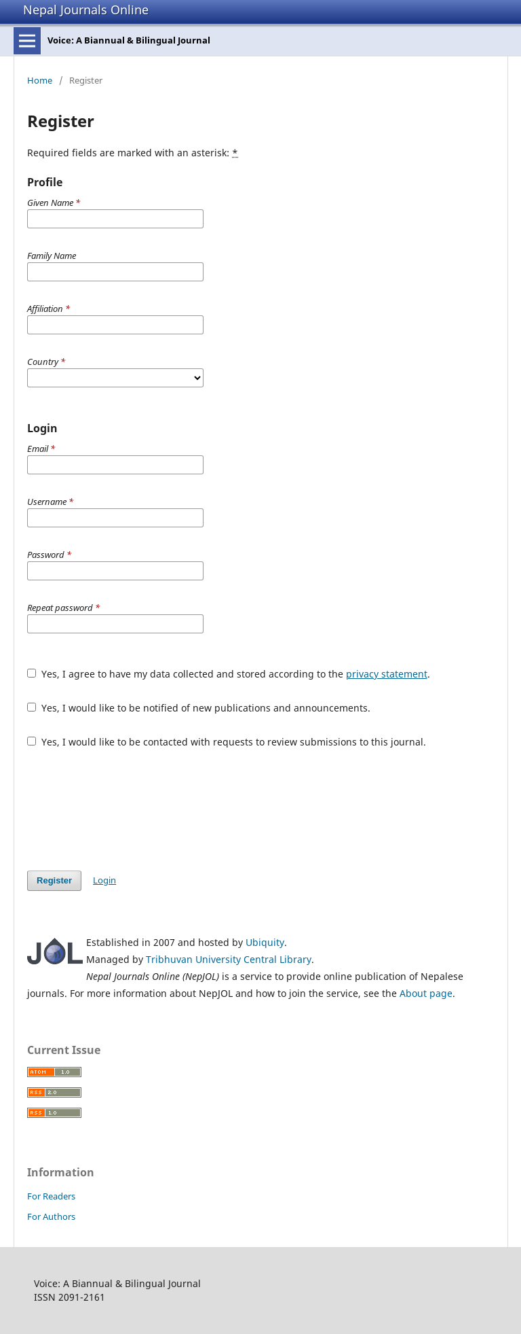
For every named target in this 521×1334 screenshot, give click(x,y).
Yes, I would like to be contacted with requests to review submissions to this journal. (226, 741)
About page (426, 993)
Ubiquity (265, 942)
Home (39, 80)
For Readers (51, 1196)
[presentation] (130, 809)
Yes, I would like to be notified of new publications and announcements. (198, 707)
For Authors (51, 1216)
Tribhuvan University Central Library (228, 959)
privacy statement (386, 673)
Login (104, 880)
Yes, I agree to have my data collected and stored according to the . (228, 673)
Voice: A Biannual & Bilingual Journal (128, 40)
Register (54, 880)
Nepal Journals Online (86, 9)
